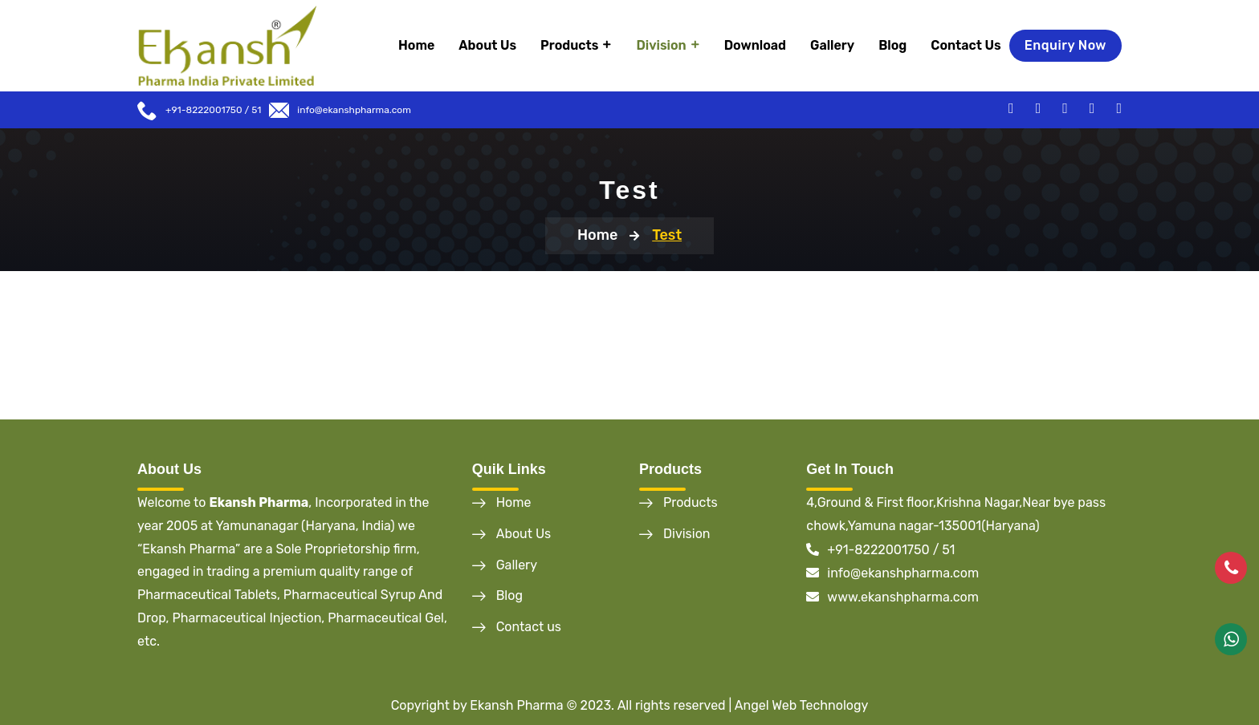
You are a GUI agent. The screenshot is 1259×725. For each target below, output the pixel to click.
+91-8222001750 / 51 (880, 549)
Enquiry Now (1065, 45)
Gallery (832, 45)
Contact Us (965, 45)
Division (661, 45)
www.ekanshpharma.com (892, 597)
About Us (487, 45)
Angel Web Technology (802, 705)
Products (569, 45)
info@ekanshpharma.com (354, 109)
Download (755, 45)
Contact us (528, 626)
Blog (892, 45)
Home (416, 45)
